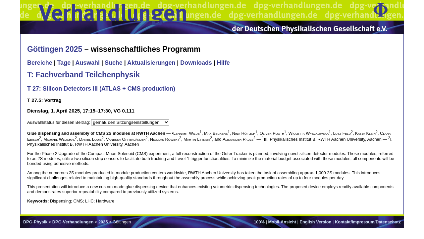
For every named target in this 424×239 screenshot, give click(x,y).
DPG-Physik (35, 221)
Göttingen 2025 (54, 49)
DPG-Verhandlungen (72, 221)
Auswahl (87, 62)
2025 (103, 221)
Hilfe (223, 62)
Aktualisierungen (151, 62)
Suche (114, 62)
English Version (315, 221)
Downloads (196, 62)
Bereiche (39, 62)
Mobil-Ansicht (282, 221)
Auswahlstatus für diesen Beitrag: (59, 122)
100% (259, 221)
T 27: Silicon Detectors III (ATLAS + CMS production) (101, 88)
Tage (64, 62)
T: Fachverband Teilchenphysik (83, 74)
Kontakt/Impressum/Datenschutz (368, 221)
